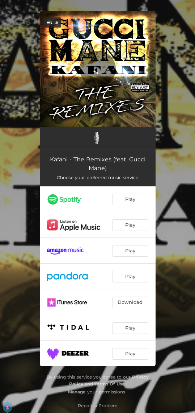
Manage (77, 392)
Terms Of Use (109, 384)
